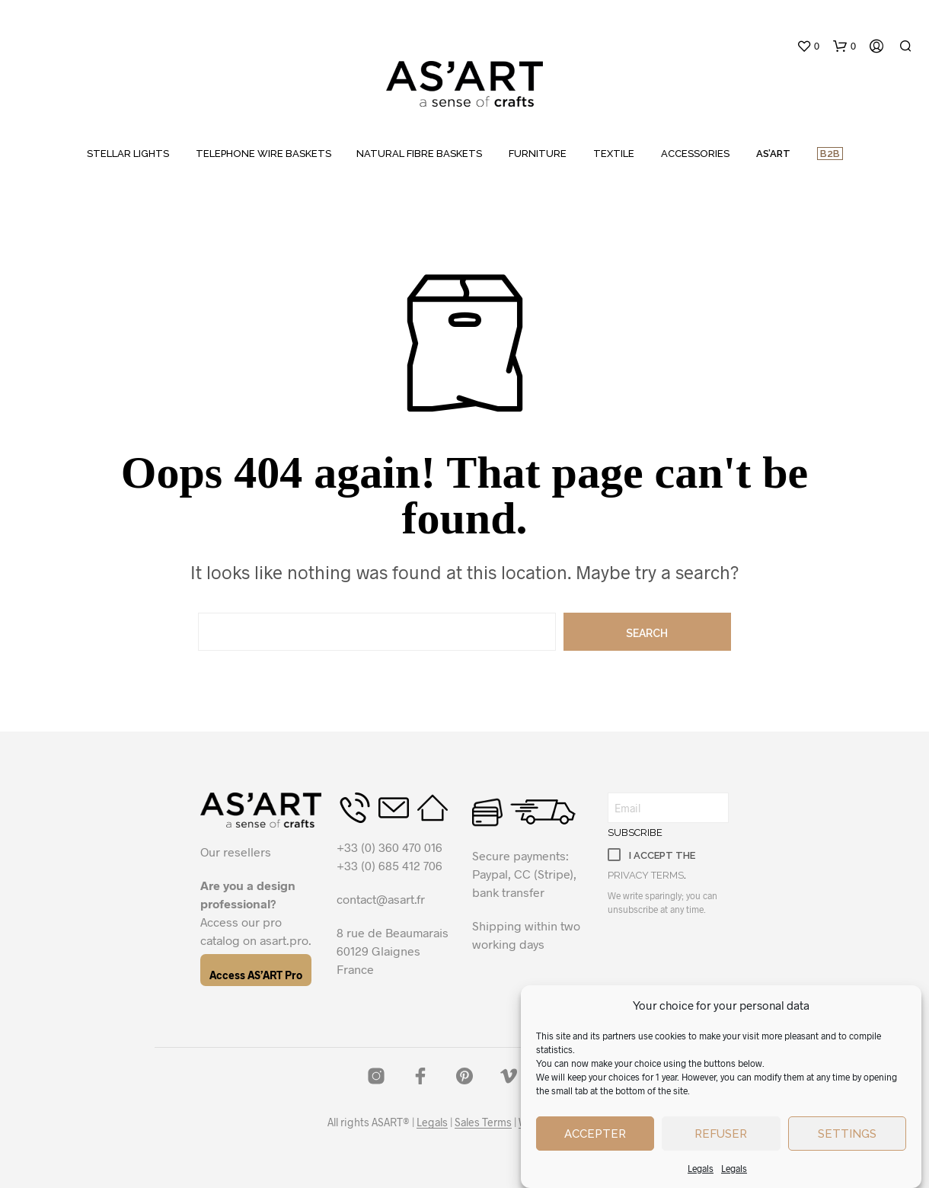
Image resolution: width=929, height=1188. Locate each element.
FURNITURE (538, 153)
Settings (847, 1137)
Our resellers (235, 851)
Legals (701, 1171)
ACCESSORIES (695, 153)
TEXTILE (613, 153)
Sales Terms (483, 1122)
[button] (808, 46)
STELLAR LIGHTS (128, 153)
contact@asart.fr (381, 899)
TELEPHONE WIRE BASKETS (263, 153)
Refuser (720, 1137)
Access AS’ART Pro (255, 975)
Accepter (595, 1137)
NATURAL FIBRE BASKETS (419, 153)
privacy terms (646, 875)
